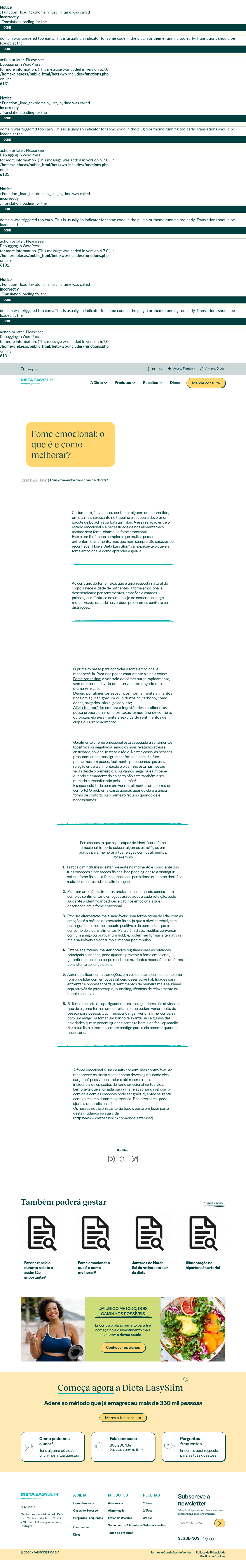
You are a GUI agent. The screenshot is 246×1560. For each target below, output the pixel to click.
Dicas (175, 382)
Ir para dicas (213, 1203)
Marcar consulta (206, 382)
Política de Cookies (212, 1556)
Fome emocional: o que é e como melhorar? (79, 480)
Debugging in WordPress (20, 64)
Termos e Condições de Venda (171, 1552)
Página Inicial (29, 480)
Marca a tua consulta (123, 1417)
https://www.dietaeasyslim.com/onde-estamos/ (113, 1118)
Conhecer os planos (123, 1347)
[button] (38, 369)
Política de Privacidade (210, 1552)
